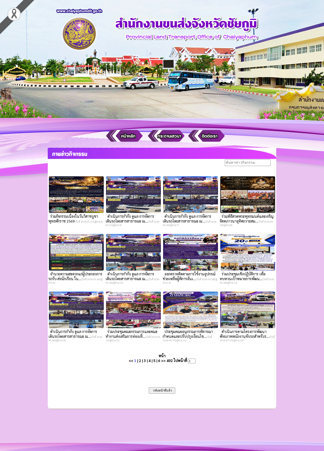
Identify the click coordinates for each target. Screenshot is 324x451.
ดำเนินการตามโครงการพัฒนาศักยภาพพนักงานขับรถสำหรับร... (244, 334)
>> (163, 360)
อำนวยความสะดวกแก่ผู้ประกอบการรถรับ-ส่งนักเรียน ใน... (75, 276)
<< (131, 360)
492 (170, 360)
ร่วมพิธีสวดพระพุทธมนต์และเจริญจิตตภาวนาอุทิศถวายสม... (247, 218)
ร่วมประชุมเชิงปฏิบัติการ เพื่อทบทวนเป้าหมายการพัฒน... (243, 276)
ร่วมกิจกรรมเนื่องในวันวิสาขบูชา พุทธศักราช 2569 (73, 218)
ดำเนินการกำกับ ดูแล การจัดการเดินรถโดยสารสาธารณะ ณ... (130, 218)
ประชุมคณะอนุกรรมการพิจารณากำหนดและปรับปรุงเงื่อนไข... (188, 334)
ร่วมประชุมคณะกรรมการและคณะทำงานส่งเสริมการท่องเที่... (131, 334)
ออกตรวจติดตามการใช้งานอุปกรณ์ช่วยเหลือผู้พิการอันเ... (189, 276)
